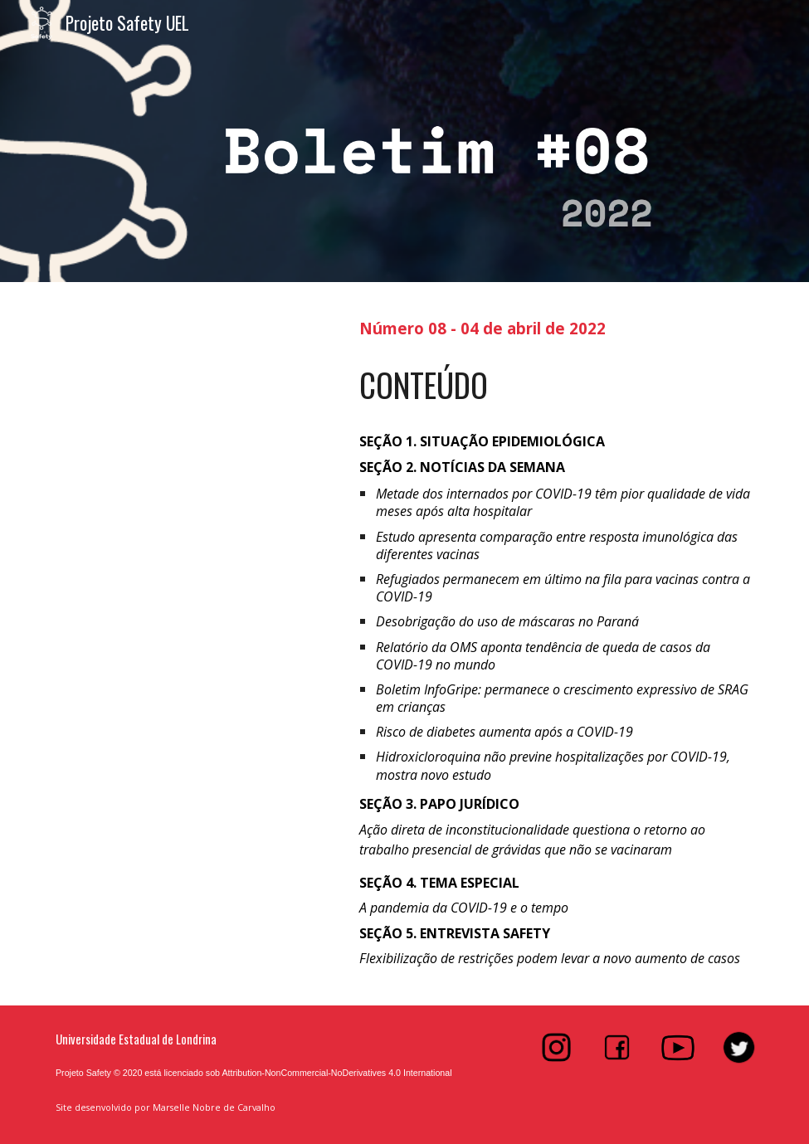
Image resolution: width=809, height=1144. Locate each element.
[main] (556, 326)
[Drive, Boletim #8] (191, 500)
